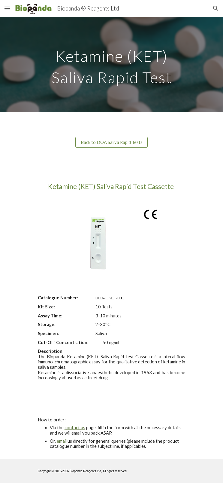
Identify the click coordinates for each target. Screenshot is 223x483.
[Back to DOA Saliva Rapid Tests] (111, 142)
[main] (111, 64)
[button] (7, 8)
